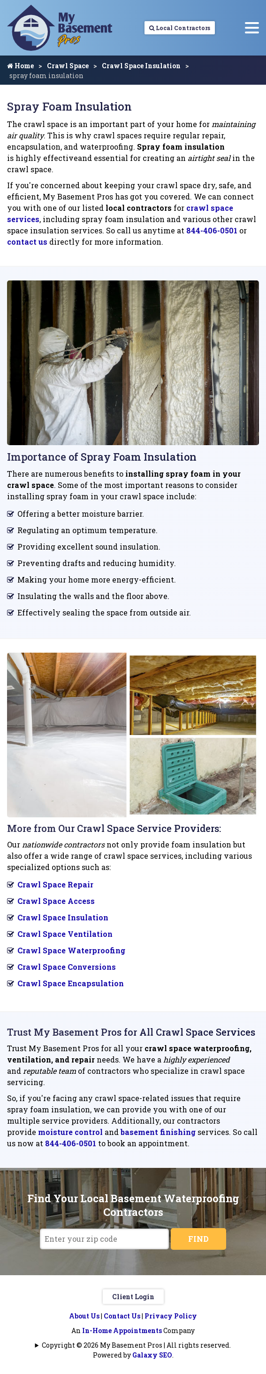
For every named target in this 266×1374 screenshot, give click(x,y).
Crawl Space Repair (55, 884)
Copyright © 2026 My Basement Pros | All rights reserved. (136, 1345)
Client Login (133, 1296)
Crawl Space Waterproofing (71, 950)
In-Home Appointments (122, 1330)
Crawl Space (68, 65)
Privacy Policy (170, 1315)
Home (20, 65)
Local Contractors (179, 28)
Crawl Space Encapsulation (70, 983)
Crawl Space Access (56, 901)
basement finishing (159, 1132)
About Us (84, 1315)
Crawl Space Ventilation (65, 934)
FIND (198, 1239)
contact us (27, 242)
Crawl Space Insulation (141, 65)
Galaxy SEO (152, 1354)
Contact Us (122, 1315)
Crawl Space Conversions (66, 967)
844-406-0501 (212, 230)
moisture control (71, 1132)
